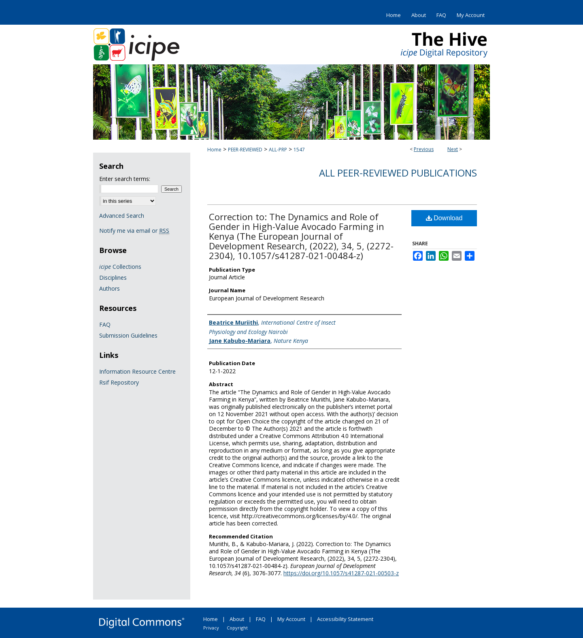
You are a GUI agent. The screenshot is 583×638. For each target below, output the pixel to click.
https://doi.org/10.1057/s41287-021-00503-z (341, 573)
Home (214, 149)
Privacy (211, 628)
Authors (109, 288)
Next (452, 149)
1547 (299, 149)
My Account (291, 619)
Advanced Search (121, 215)
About (237, 619)
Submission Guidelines (128, 335)
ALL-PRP (278, 149)
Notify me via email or (134, 230)
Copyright (237, 628)
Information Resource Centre (137, 371)
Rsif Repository (119, 382)
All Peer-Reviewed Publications (398, 172)
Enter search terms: (124, 179)
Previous (424, 149)
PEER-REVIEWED (245, 149)
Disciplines (113, 277)
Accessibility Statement (345, 619)
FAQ (105, 324)
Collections (120, 266)
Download (444, 218)
